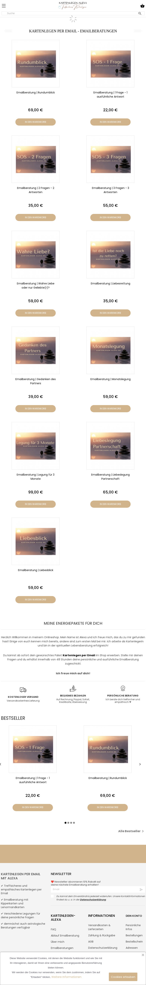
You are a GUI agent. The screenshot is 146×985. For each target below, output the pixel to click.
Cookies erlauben (123, 977)
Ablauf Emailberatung (65, 935)
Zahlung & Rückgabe (101, 935)
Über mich (57, 942)
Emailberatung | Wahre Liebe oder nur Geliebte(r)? (35, 285)
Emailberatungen (62, 948)
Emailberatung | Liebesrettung (110, 283)
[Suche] (73, 13)
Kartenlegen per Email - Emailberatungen (73, 31)
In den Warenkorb (35, 122)
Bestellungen (134, 935)
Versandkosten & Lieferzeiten (99, 927)
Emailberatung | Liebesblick (35, 570)
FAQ (53, 929)
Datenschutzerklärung (102, 948)
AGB (90, 941)
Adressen (132, 948)
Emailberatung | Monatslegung (110, 379)
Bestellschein (134, 941)
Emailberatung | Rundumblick (36, 92)
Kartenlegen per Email (79, 655)
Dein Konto (134, 916)
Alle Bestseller (131, 831)
